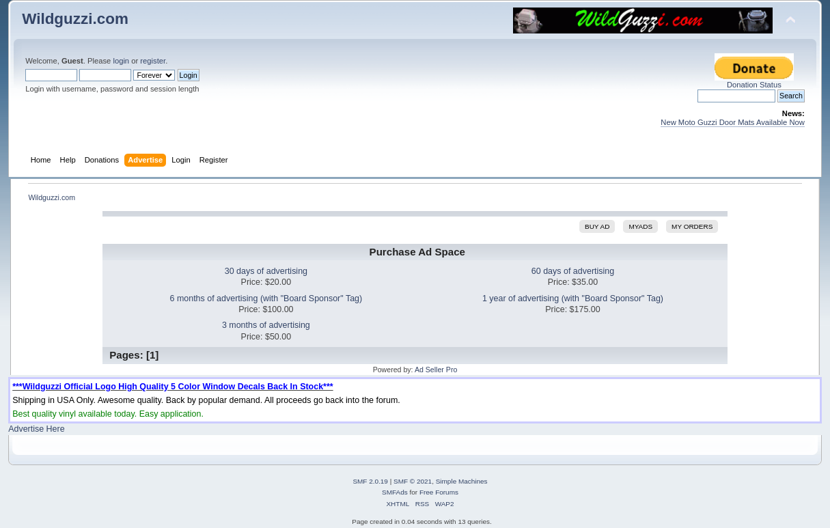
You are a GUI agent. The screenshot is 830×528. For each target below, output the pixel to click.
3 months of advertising (266, 325)
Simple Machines (462, 481)
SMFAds (395, 492)
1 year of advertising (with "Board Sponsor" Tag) (572, 298)
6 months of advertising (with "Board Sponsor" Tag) (266, 298)
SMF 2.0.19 (370, 481)
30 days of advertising (266, 271)
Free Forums (438, 492)
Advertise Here (36, 429)
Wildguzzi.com (75, 18)
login (121, 61)
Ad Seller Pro (436, 369)
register (152, 61)
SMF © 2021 (412, 481)
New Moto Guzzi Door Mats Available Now (733, 122)
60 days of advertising (572, 271)
